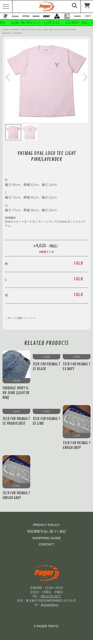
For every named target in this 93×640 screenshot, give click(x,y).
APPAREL (15, 29)
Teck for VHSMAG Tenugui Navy (76, 445)
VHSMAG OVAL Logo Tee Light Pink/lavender (52, 29)
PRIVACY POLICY (46, 525)
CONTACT (46, 544)
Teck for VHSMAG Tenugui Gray (16, 495)
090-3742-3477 (51, 596)
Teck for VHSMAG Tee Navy (76, 366)
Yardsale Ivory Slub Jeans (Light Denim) (16, 393)
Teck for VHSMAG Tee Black (46, 366)
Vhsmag (17, 33)
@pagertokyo (50, 605)
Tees (24, 29)
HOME (5, 29)
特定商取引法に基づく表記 (46, 531)
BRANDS (6, 33)
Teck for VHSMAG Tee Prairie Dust (16, 421)
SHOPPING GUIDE (46, 538)
